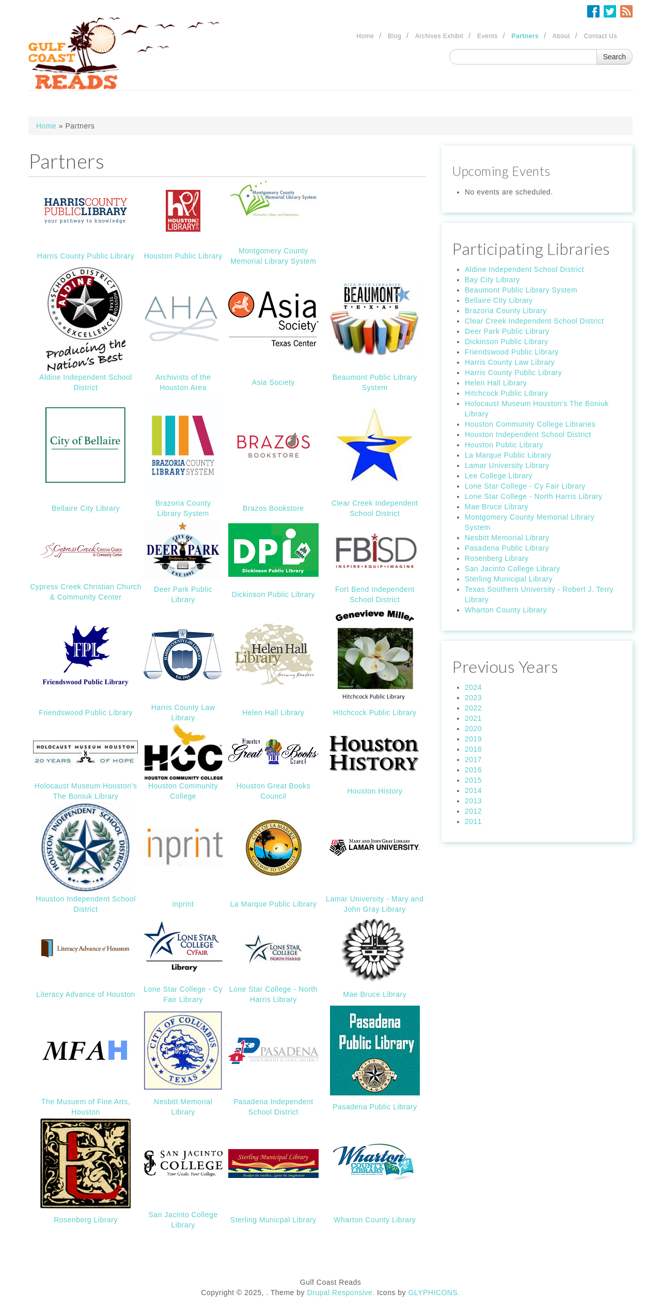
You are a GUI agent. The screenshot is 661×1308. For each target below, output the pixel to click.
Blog (394, 36)
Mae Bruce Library (374, 994)
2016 (473, 770)
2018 (473, 749)
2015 (473, 780)
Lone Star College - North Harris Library (534, 496)
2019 (473, 739)
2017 (473, 759)
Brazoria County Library (506, 310)
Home (365, 36)
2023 (473, 697)
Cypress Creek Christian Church (85, 587)
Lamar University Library (507, 465)
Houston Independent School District (528, 434)
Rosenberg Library (86, 1220)
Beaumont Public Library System (521, 290)
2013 (473, 801)
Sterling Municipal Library (509, 579)
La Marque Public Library (273, 904)
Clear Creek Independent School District (534, 321)
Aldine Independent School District (524, 269)
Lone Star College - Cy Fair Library (525, 486)
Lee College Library (498, 476)
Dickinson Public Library (273, 594)
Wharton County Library (375, 1220)
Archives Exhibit (439, 36)
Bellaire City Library (86, 508)
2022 (473, 708)
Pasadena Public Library (375, 1107)
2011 (473, 821)
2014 (473, 790)
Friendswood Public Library (86, 712)
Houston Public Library (183, 256)
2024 (473, 687)
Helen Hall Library (273, 712)
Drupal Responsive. (340, 1292)
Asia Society (273, 382)
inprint (183, 904)
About (561, 36)
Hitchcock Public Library (374, 712)
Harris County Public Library (85, 256)
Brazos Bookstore (273, 508)
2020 (473, 728)
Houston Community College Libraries (530, 424)
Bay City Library (492, 280)
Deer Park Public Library (507, 331)
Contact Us (600, 36)
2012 (473, 811)
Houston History (374, 791)
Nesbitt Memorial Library (507, 538)
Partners (525, 36)
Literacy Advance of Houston (85, 994)
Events (487, 36)
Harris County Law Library (510, 362)
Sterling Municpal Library (273, 1220)
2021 (473, 718)
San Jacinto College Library (512, 568)
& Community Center (86, 597)
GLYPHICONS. (434, 1292)
